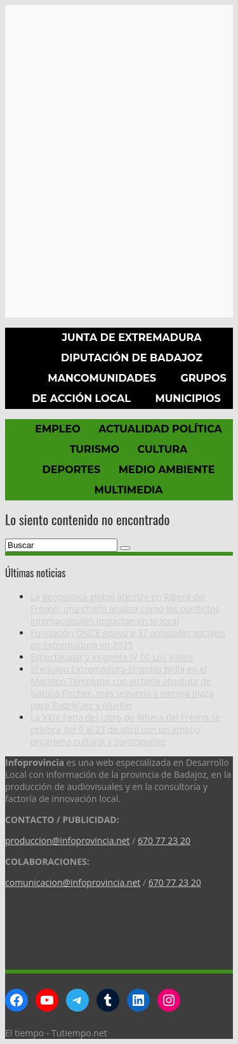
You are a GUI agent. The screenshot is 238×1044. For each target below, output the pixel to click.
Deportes (72, 470)
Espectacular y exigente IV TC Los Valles (111, 657)
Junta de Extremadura (131, 337)
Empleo (57, 429)
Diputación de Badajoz (131, 358)
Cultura (162, 449)
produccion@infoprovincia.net (67, 840)
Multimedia (128, 490)
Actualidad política (160, 429)
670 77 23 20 (164, 840)
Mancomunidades (102, 378)
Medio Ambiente (167, 470)
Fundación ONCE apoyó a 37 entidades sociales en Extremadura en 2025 (127, 639)
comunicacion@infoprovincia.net (72, 882)
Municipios (187, 398)
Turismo (94, 449)
